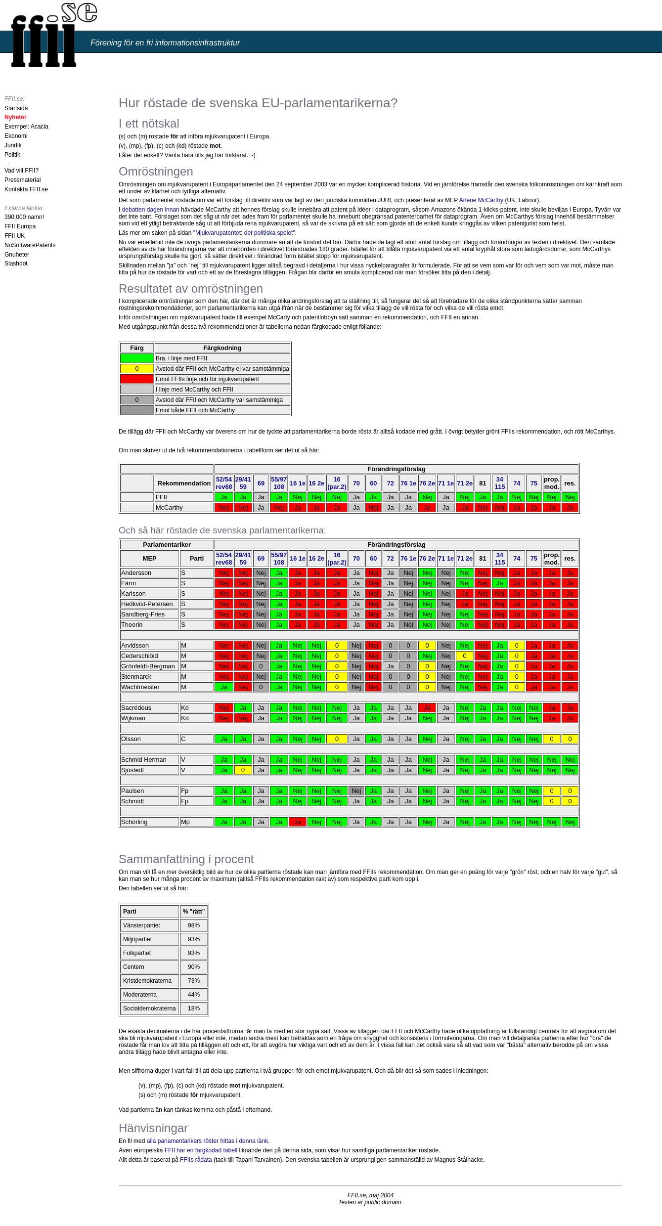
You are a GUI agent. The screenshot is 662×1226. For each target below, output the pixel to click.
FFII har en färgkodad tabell (201, 1150)
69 (261, 483)
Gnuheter (16, 254)
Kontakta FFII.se (26, 189)
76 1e (408, 483)
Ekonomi (16, 135)
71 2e (465, 483)
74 (517, 483)
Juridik (13, 145)
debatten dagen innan (150, 209)
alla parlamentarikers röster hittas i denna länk (207, 1141)
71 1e (446, 483)
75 (534, 483)
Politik (12, 154)
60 (373, 483)
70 (356, 483)
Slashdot (16, 263)
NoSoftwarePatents (29, 245)
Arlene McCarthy (481, 200)
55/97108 (279, 483)
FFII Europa (20, 226)
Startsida (16, 108)
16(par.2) (336, 483)
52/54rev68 (224, 483)
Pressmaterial (22, 179)
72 (390, 483)
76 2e (427, 483)
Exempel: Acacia (26, 126)
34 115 (500, 483)
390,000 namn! (24, 217)
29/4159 (243, 483)
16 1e (298, 483)
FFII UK (14, 235)
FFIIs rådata (196, 1159)
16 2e (316, 483)
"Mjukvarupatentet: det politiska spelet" (244, 232)
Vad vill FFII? (21, 170)
